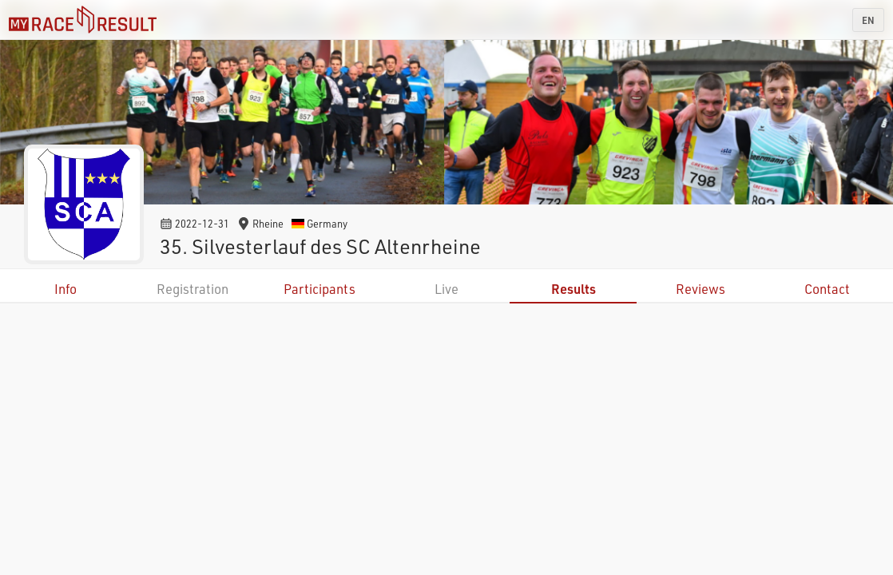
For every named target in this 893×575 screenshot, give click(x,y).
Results (573, 288)
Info (65, 288)
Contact (827, 288)
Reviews (700, 288)
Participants (319, 288)
